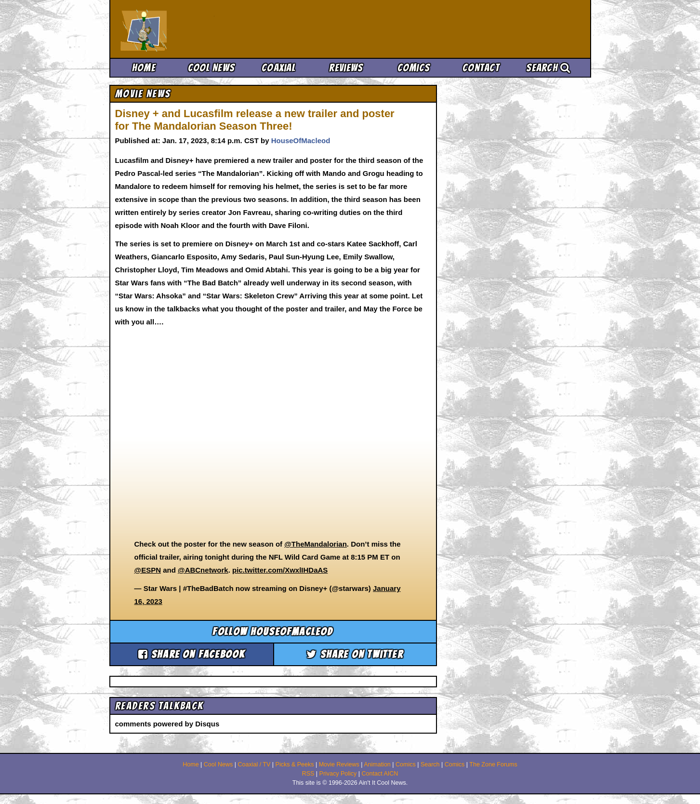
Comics (413, 67)
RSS (308, 773)
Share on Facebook (191, 654)
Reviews (346, 67)
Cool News (211, 67)
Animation (377, 764)
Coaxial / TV (254, 764)
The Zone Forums (493, 764)
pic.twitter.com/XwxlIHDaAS (280, 570)
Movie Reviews (339, 764)
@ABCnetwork (203, 570)
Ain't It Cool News (191, 29)
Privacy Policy (338, 773)
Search (548, 67)
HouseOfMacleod (300, 140)
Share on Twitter (354, 654)
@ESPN (147, 570)
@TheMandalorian (315, 544)
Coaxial (279, 67)
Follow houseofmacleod (272, 631)
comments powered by (167, 724)
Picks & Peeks (295, 764)
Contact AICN (380, 773)
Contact (481, 67)
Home (144, 67)
